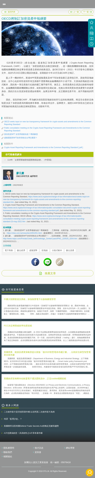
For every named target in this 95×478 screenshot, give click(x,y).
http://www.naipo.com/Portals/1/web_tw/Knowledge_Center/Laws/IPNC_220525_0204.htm (40, 239)
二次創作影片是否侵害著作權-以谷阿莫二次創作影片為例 (29, 412)
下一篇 (87, 11)
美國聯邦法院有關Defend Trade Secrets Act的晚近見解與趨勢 (31, 426)
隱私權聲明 (8, 448)
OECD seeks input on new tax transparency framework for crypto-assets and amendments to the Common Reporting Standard (47, 123)
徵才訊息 (39, 448)
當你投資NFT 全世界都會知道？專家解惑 (21, 134)
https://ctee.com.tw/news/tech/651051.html (24, 233)
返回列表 (11, 12)
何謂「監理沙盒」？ (13, 419)
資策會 (38, 452)
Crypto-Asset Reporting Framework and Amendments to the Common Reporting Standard (43, 147)
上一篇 (74, 11)
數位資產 (70, 250)
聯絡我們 (7, 452)
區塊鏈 (45, 250)
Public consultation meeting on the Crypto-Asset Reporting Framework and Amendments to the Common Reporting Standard (47, 129)
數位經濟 (21, 250)
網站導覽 (70, 448)
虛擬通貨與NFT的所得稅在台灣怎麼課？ (20, 138)
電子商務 (9, 250)
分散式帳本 (57, 250)
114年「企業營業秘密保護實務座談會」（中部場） (30, 160)
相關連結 (7, 456)
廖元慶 (20, 173)
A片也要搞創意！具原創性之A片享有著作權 (23, 433)
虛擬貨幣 (33, 250)
